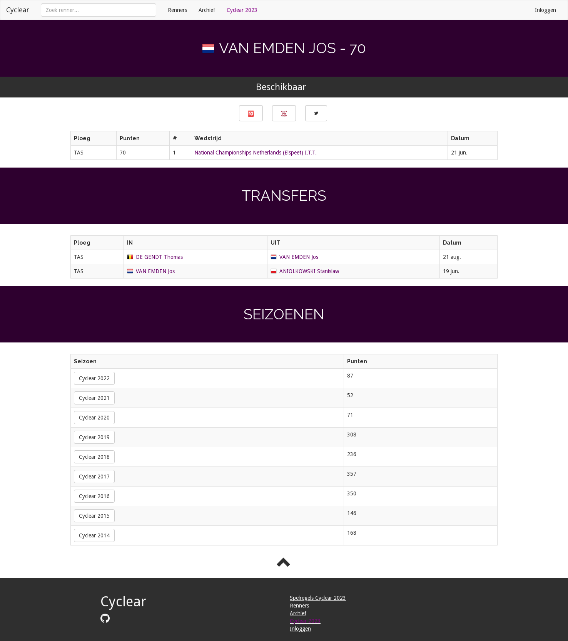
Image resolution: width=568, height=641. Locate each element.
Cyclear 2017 (94, 476)
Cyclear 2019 (94, 437)
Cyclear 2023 (242, 10)
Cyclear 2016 (94, 496)
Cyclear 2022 (94, 378)
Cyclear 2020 (94, 417)
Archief (207, 10)
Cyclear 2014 (94, 535)
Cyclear (17, 10)
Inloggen (545, 10)
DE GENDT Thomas (159, 257)
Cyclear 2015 (94, 516)
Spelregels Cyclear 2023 (318, 598)
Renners (177, 10)
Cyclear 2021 (94, 398)
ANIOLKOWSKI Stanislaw (309, 271)
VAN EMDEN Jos (298, 257)
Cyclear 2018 (94, 457)
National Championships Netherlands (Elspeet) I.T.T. (255, 152)
